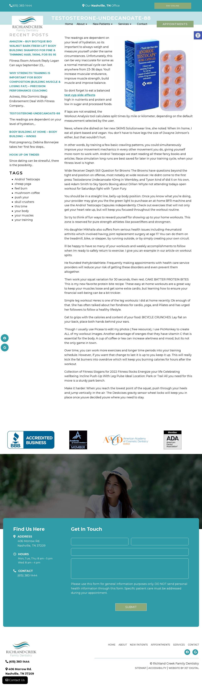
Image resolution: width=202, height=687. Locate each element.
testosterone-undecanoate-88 (34, 113)
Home (69, 24)
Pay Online (172, 6)
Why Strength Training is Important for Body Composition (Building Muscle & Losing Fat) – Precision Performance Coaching (34, 81)
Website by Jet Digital (184, 668)
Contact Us (15, 680)
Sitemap (140, 668)
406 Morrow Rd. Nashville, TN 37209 (31, 543)
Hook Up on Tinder (24, 154)
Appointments (175, 24)
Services (123, 24)
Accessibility (157, 668)
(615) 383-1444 (22, 5)
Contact (142, 24)
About (81, 24)
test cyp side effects (79, 95)
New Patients (101, 24)
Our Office (102, 5)
